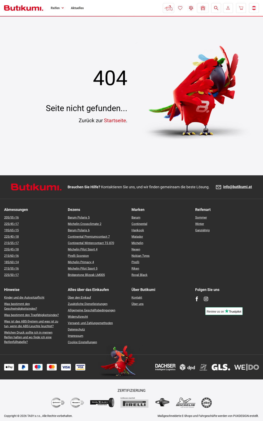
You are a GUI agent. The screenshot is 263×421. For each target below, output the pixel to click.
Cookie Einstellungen (82, 342)
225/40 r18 (11, 236)
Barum (136, 217)
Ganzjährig (202, 230)
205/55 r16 (11, 217)
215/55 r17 (11, 243)
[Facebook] (196, 298)
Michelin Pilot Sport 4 (82, 249)
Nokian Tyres (141, 256)
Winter (199, 224)
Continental (139, 224)
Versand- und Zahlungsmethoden (90, 323)
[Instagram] (206, 298)
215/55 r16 (11, 268)
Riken (135, 268)
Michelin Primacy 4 (81, 262)
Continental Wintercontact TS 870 (91, 243)
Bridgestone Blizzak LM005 (86, 275)
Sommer (201, 217)
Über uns (138, 304)
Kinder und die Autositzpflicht (24, 297)
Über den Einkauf (79, 297)
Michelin (137, 243)
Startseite (115, 120)
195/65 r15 (11, 230)
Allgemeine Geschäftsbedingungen (91, 310)
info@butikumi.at (237, 187)
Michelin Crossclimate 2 (84, 224)
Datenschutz (76, 329)
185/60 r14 (11, 262)
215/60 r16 (11, 256)
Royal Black (140, 275)
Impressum (75, 336)
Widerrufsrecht (78, 317)
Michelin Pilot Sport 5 (82, 268)
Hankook (138, 230)
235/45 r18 (11, 249)
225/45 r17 (11, 224)
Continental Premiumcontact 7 (89, 236)
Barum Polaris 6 (79, 230)
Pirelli (135, 262)
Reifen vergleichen (191, 8)
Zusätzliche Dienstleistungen (87, 304)
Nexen (136, 249)
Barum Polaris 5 (79, 217)
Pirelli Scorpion (78, 256)
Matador (137, 236)
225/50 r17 (11, 275)
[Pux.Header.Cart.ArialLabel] (241, 8)
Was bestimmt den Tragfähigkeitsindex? (31, 315)
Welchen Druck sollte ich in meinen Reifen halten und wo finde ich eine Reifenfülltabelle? (28, 337)
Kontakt (137, 297)
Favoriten (180, 8)
